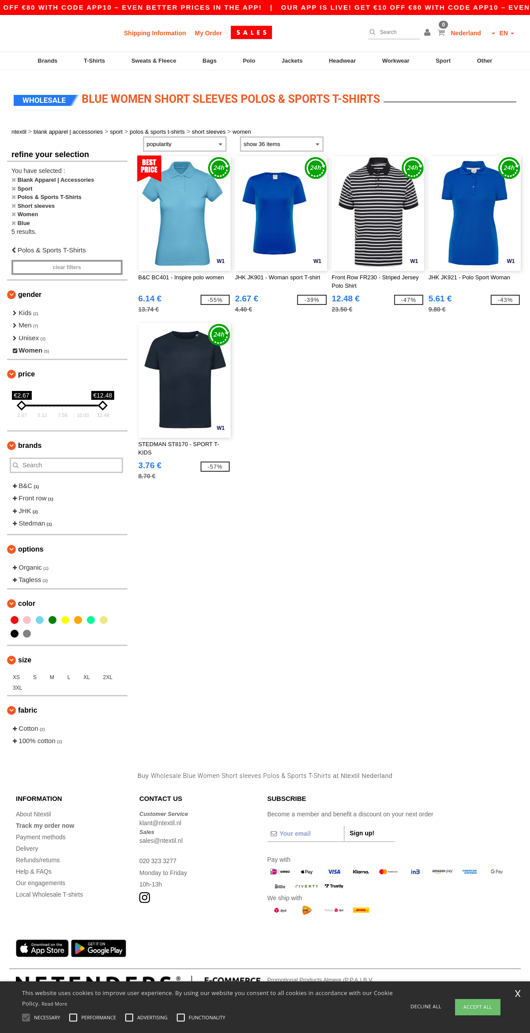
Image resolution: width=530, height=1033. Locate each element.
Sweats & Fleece (153, 60)
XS (16, 672)
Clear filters (67, 262)
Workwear (396, 60)
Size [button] (24, 654)
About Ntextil (33, 809)
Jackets (291, 60)
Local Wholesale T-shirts (49, 889)
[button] (428, 33)
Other (485, 60)
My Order (208, 33)
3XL (17, 683)
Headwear (342, 60)
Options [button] (31, 544)
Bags (209, 60)
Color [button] (26, 598)
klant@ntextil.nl (160, 817)
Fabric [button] (27, 705)
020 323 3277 (158, 856)
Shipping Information (155, 33)
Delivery (27, 843)
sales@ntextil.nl (161, 835)
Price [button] (26, 368)
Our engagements (40, 878)
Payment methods (41, 832)
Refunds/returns (38, 855)
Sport (443, 60)
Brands (48, 60)
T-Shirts (94, 60)
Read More (54, 1003)
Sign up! (362, 828)
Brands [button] (29, 440)
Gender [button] (29, 289)
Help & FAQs (34, 866)
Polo (249, 60)
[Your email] (305, 829)
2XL (107, 672)
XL (86, 672)
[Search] (391, 32)
